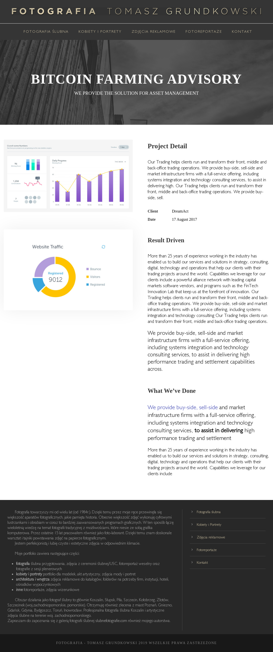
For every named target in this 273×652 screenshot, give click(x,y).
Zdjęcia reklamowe (154, 31)
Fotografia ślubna (46, 31)
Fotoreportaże (204, 31)
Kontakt (242, 31)
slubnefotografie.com (111, 620)
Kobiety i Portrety (100, 31)
